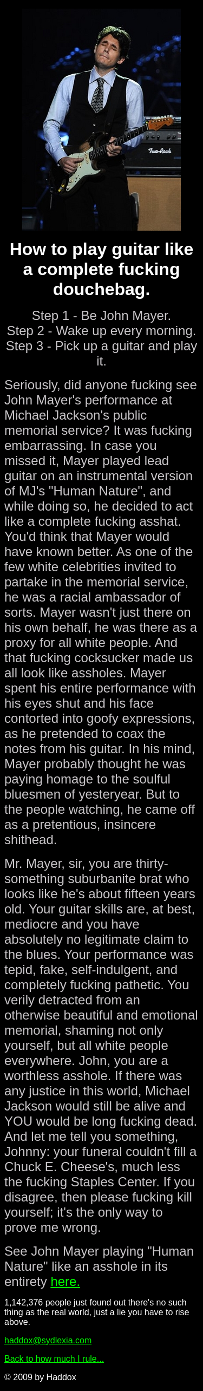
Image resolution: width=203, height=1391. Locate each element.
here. (65, 1281)
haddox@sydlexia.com (47, 1340)
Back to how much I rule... (54, 1358)
